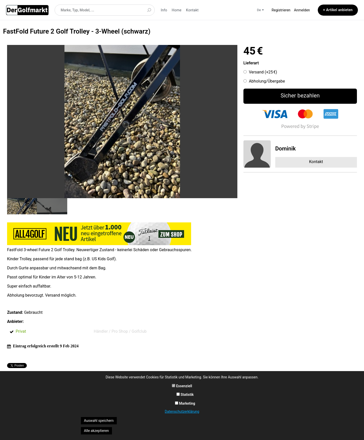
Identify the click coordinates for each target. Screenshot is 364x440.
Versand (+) (263, 72)
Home (176, 10)
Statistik (185, 395)
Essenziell (182, 386)
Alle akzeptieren (96, 431)
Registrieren (281, 10)
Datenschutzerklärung (182, 411)
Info (164, 10)
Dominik (285, 148)
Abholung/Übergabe (267, 81)
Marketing (185, 403)
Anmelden (302, 10)
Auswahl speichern (99, 421)
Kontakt (192, 10)
